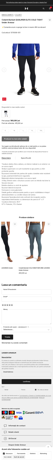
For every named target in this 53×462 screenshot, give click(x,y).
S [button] (5, 130)
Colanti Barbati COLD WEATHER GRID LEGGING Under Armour (34, 269)
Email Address (8, 372)
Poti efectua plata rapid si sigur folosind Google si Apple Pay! (26, 2)
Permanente (21, 453)
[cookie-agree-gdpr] (19, 457)
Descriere (6, 158)
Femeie (23, 389)
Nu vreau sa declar (43, 389)
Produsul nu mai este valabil (15, 139)
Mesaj (5, 309)
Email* (5, 296)
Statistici (33, 453)
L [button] (23, 130)
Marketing (43, 453)
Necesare (9, 453)
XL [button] (32, 130)
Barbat (6, 389)
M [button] (14, 130)
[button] (49, 26)
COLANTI (18, 15)
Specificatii (26, 158)
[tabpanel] (26, 70)
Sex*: (3, 386)
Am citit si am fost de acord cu (26, 398)
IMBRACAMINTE (7, 15)
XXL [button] (41, 130)
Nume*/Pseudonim (9, 289)
